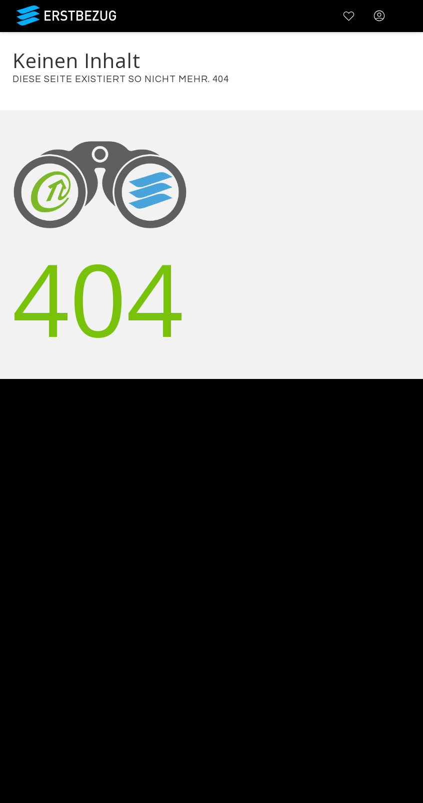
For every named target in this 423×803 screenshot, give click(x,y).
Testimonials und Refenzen (53, 558)
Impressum (23, 661)
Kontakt (15, 532)
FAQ (8, 622)
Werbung (18, 545)
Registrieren (24, 725)
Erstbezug (66, 16)
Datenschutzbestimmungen (55, 648)
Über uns (18, 519)
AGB (8, 635)
